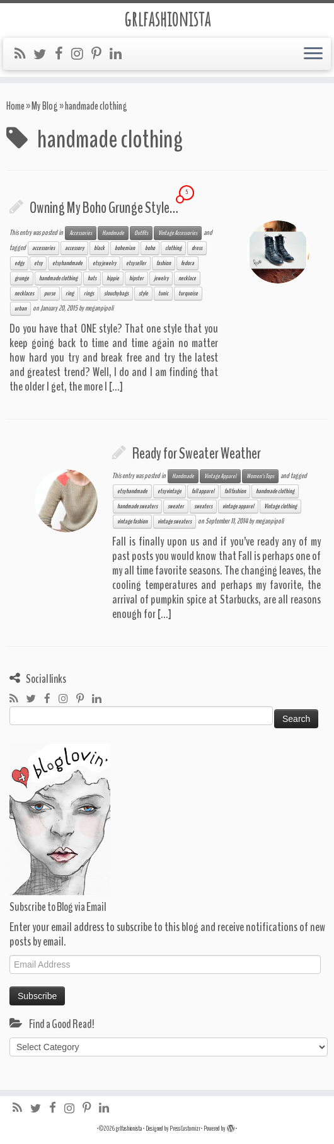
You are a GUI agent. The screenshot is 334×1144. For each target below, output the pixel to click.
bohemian (125, 248)
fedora (187, 263)
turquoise (188, 293)
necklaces (24, 293)
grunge (21, 278)
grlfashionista (167, 18)
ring (70, 293)
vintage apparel (238, 506)
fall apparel (203, 491)
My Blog (45, 106)
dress (197, 248)
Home (15, 106)
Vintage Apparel (220, 476)
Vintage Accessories (177, 233)
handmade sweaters (137, 506)
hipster (136, 278)
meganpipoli (99, 308)
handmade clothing (58, 278)
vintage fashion (132, 521)
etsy (38, 263)
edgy (19, 263)
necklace (187, 278)
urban (20, 308)
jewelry (161, 278)
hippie (113, 278)
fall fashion (235, 491)
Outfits (141, 233)
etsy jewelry (104, 263)
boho (150, 248)
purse (49, 293)
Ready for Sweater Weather (196, 453)
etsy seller (136, 263)
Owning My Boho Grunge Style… (104, 208)
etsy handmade (67, 263)
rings (89, 293)
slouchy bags (116, 293)
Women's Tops (260, 476)
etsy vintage (169, 491)
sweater (176, 506)
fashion (163, 263)
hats (92, 278)
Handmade (113, 233)
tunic (163, 293)
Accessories (80, 233)
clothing (173, 248)
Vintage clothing (280, 506)
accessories (43, 248)
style (143, 293)
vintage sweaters (175, 521)
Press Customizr (185, 1128)
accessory (74, 248)
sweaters (203, 506)
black (99, 248)
